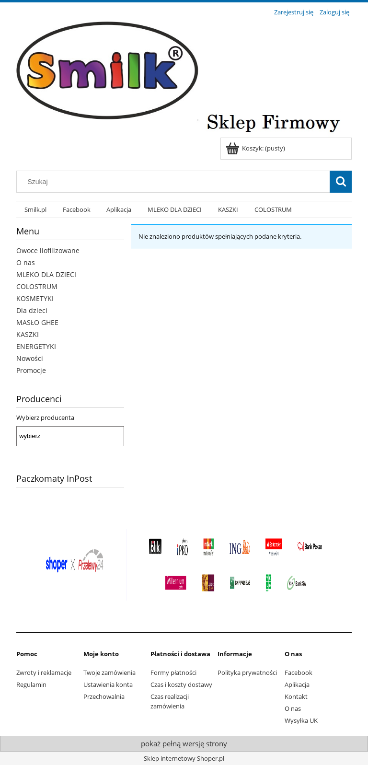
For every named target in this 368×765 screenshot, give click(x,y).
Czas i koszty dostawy (181, 684)
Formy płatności (173, 672)
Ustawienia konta (108, 684)
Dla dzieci (31, 310)
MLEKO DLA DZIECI (46, 274)
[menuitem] (35, 209)
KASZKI (27, 334)
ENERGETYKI (36, 346)
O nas (25, 262)
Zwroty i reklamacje (43, 672)
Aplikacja (297, 684)
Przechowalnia (104, 696)
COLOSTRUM (37, 286)
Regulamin (31, 684)
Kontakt (296, 696)
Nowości (29, 358)
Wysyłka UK (301, 720)
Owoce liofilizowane (48, 250)
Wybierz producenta (45, 417)
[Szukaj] (341, 182)
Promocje (31, 370)
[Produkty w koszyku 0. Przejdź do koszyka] (256, 148)
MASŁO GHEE (37, 322)
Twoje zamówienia (109, 672)
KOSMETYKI (35, 298)
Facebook (298, 672)
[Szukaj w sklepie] (175, 181)
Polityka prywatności (247, 672)
